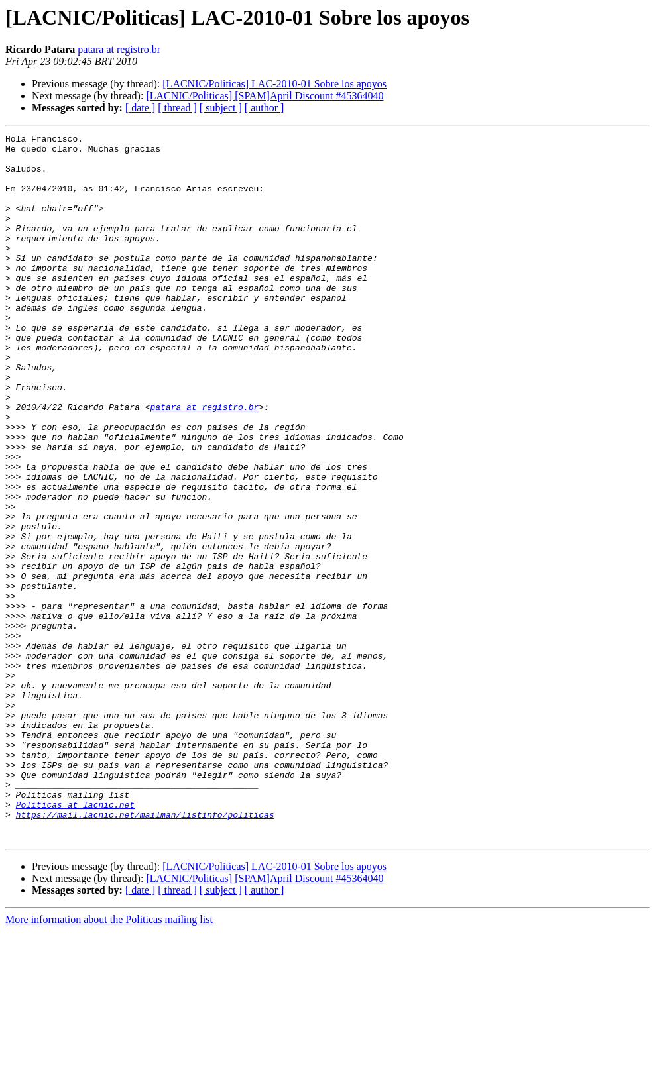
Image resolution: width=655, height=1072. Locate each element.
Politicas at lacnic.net (75, 939)
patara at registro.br (119, 49)
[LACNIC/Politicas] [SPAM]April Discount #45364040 (264, 95)
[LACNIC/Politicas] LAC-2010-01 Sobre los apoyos (274, 83)
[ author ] (264, 107)
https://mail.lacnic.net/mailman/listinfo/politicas (145, 951)
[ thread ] (177, 107)
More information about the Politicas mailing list (109, 1060)
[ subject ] (221, 107)
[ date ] (140, 107)
